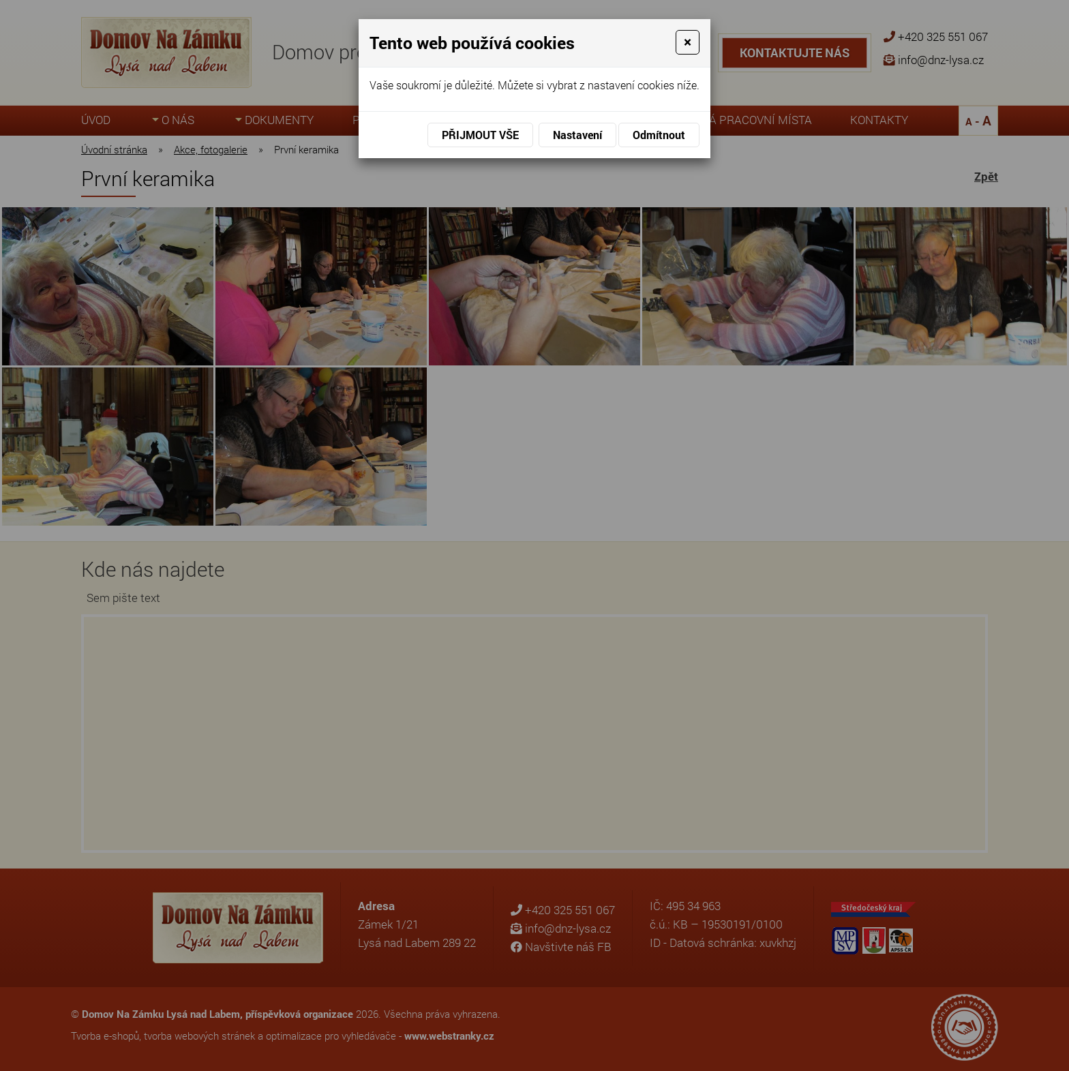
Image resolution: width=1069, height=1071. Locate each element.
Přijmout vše (480, 134)
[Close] (687, 42)
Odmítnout (659, 134)
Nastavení (577, 134)
